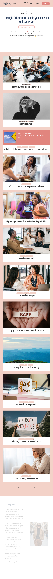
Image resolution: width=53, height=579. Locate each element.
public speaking (19, 296)
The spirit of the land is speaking (26, 371)
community (19, 147)
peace (26, 368)
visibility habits (32, 147)
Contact (38, 3)
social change (31, 121)
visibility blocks (26, 296)
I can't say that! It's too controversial (26, 87)
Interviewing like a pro (26, 298)
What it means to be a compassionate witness (26, 189)
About (31, 3)
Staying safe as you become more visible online (26, 334)
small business (22, 259)
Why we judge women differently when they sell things (26, 224)
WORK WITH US (14, 3)
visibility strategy (29, 259)
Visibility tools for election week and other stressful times (26, 151)
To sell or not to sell (26, 261)
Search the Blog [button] (26, 27)
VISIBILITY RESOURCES (24, 3)
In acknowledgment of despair (26, 482)
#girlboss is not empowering (26, 408)
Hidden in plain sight (26, 124)
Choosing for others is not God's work (26, 445)
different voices (25, 147)
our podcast (27, 31)
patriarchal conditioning (26, 84)
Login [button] (45, 3)
